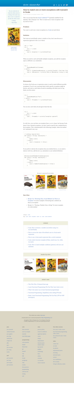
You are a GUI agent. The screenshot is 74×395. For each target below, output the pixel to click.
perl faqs (9, 360)
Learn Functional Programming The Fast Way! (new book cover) (45, 287)
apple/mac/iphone (42, 334)
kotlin (8, 352)
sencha (24, 364)
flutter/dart (24, 346)
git (23, 349)
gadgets (39, 349)
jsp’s (8, 345)
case (27, 216)
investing (55, 352)
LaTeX (39, 353)
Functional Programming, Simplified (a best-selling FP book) (44, 292)
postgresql (24, 360)
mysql (23, 358)
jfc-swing (9, 349)
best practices (25, 367)
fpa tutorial (40, 347)
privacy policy (41, 329)
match (38, 216)
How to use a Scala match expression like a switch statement (44, 237)
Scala (49, 30)
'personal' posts (56, 355)
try (40, 216)
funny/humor (41, 340)
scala (29, 214)
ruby (23, 362)
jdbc (8, 343)
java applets (9, 334)
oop (23, 353)
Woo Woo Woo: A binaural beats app (38, 284)
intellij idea (9, 338)
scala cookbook (48, 216)
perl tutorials (10, 358)
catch (30, 216)
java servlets (10, 347)
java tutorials (10, 329)
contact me (55, 343)
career (39, 336)
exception (34, 216)
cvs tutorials (41, 360)
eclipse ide (9, 340)
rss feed (55, 346)
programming (25, 369)
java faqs (9, 336)
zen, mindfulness (57, 359)
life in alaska (56, 361)
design (39, 338)
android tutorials (11, 331)
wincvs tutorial (41, 362)
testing (23, 373)
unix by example (26, 331)
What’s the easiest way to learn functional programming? (43, 290)
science (55, 357)
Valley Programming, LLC (46, 317)
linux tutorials (25, 329)
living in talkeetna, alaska (59, 364)
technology (40, 351)
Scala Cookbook (43, 17)
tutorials (24, 334)
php (23, 355)
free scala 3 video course (59, 329)
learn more (42, 315)
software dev (25, 371)
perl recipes (9, 362)
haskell (24, 351)
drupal (23, 344)
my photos (55, 348)
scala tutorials (25, 342)
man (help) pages (26, 336)
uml (23, 376)
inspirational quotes (58, 350)
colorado (40, 358)
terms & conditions (42, 331)
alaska (39, 356)
